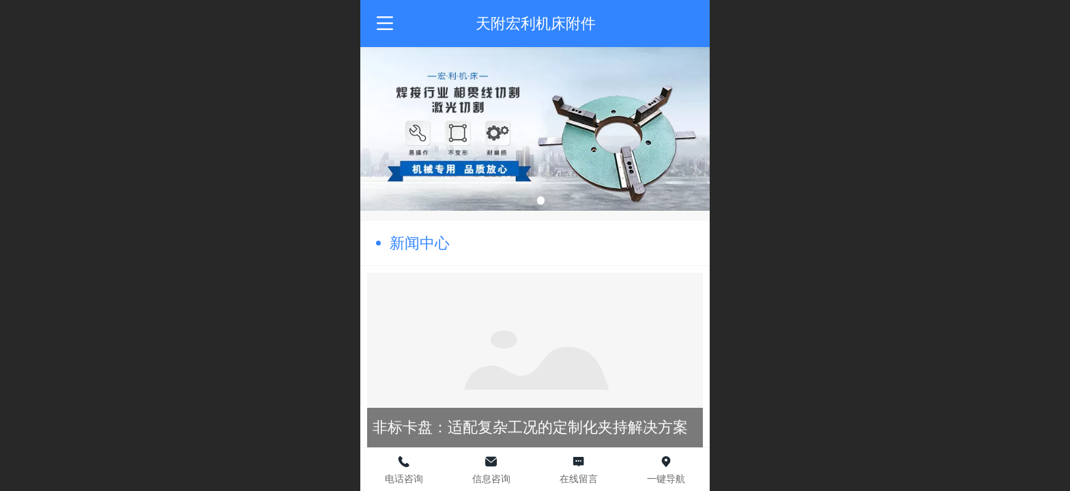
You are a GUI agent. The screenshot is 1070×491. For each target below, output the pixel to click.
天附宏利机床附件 (536, 23)
